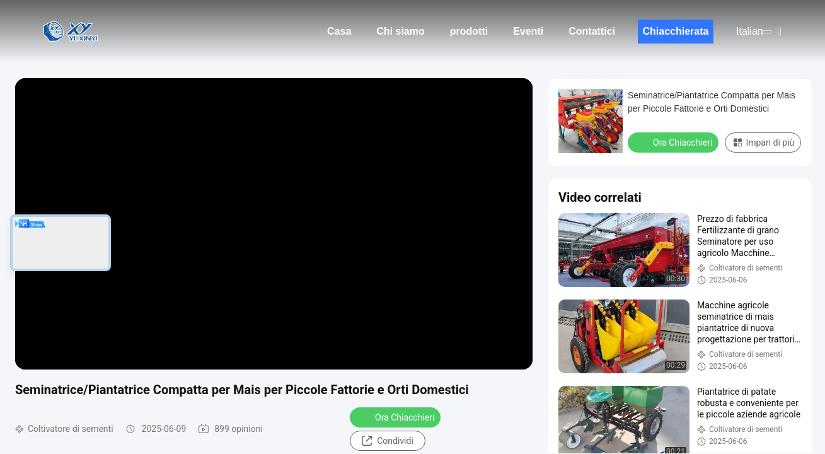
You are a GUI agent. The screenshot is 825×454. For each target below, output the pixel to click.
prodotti (469, 31)
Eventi (528, 31)
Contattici (591, 31)
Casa (339, 31)
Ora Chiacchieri (396, 416)
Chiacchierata (676, 31)
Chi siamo (400, 31)
